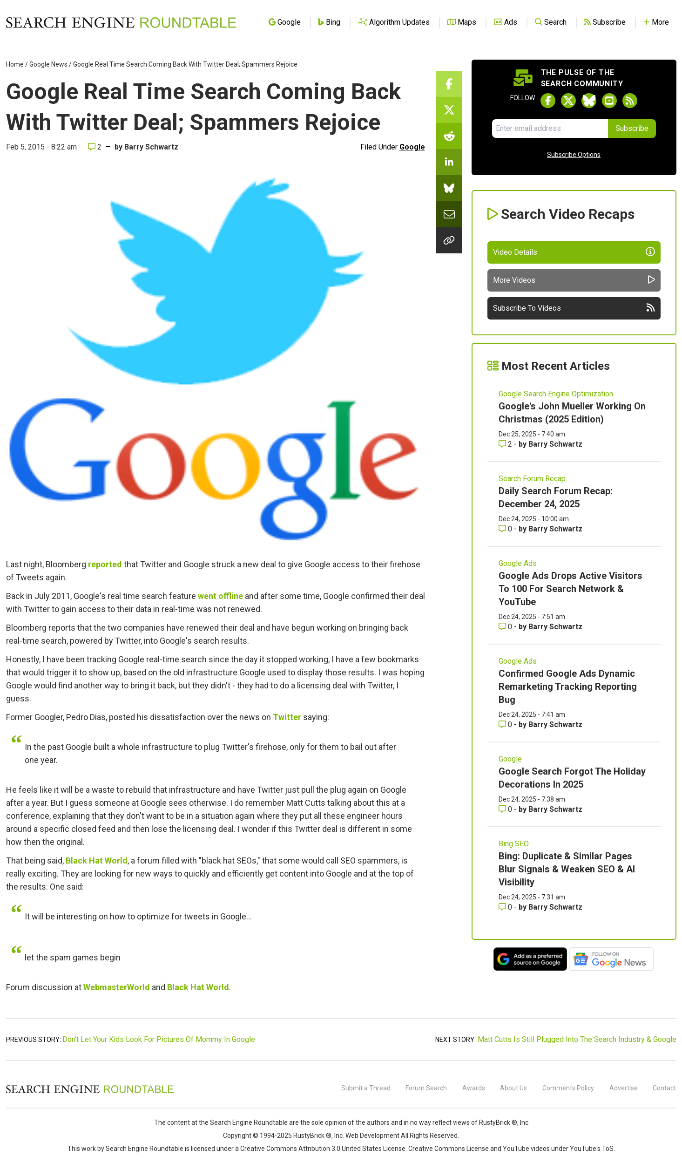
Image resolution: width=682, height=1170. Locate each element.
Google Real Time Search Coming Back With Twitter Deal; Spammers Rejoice (185, 64)
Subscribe (631, 128)
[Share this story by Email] (449, 214)
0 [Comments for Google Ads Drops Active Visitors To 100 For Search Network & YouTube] (506, 626)
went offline (220, 596)
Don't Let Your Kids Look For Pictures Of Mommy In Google (158, 1039)
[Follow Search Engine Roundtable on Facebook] (547, 100)
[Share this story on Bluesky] (449, 188)
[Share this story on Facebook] (449, 84)
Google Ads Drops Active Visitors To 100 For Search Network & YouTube (570, 588)
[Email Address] (550, 128)
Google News (48, 64)
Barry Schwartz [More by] (151, 147)
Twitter (287, 717)
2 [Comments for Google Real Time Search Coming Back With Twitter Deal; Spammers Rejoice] (94, 147)
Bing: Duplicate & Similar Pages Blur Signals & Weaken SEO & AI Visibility (567, 869)
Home (15, 64)
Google (412, 147)
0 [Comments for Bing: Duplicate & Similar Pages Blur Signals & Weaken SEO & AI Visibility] (506, 907)
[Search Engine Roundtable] (90, 1091)
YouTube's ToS (592, 1148)
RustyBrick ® (312, 1135)
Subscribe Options (574, 154)
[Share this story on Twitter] (449, 110)
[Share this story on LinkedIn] (449, 162)
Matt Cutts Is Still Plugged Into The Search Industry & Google (577, 1039)
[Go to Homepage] (121, 22)
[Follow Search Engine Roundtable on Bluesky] (588, 100)
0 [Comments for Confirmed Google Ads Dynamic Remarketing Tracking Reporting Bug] (506, 724)
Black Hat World (97, 860)
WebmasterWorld (116, 987)
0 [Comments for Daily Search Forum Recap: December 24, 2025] (506, 528)
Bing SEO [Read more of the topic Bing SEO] (514, 843)
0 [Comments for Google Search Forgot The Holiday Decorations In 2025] (506, 809)
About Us (513, 1088)
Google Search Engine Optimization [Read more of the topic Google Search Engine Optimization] (556, 393)
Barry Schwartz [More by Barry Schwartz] (555, 444)
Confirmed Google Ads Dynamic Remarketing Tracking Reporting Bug (568, 686)
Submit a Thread (366, 1088)
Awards (473, 1088)
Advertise (623, 1088)
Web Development (372, 1135)
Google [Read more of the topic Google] (510, 759)
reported (105, 564)
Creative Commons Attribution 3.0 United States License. (323, 1148)
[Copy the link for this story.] (449, 240)
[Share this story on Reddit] (449, 136)
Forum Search (426, 1088)
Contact (664, 1088)
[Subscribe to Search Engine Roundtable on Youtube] (609, 100)
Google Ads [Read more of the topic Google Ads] (518, 563)
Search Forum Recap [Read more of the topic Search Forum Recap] (532, 478)
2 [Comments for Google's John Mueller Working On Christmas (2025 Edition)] (506, 444)
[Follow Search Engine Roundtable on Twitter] (568, 100)
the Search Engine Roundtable (244, 1122)
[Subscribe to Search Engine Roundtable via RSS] (629, 100)
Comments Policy (568, 1088)
